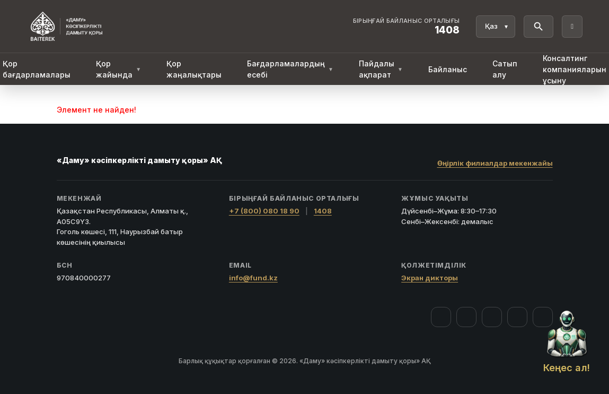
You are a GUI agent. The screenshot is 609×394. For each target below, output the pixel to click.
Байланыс (447, 69)
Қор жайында (118, 69)
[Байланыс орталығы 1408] (406, 26)
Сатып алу (504, 69)
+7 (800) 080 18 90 (264, 211)
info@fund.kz (253, 277)
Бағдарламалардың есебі (290, 69)
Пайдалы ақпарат (381, 69)
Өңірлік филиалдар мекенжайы (495, 163)
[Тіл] (495, 26)
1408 (323, 211)
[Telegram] (517, 317)
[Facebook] (441, 317)
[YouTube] (492, 317)
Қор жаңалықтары (194, 69)
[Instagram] (466, 317)
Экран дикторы (429, 277)
